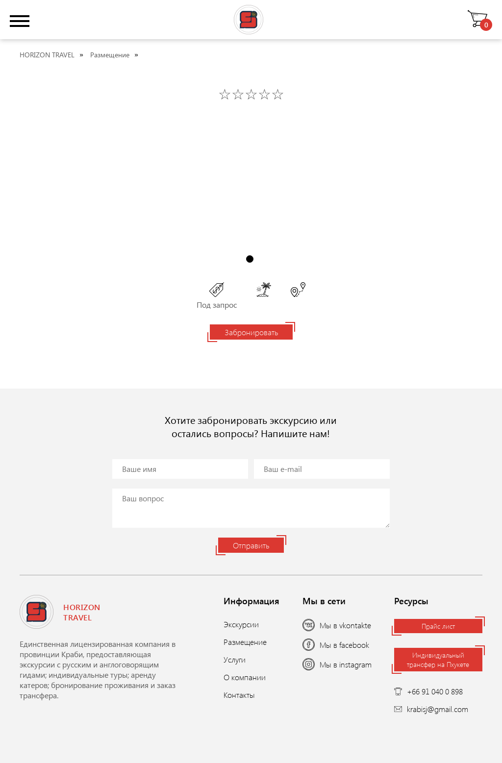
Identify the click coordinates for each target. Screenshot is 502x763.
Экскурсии (241, 624)
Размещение (109, 54)
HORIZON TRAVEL (47, 54)
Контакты (239, 694)
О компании (245, 677)
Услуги (235, 659)
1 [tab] (249, 259)
